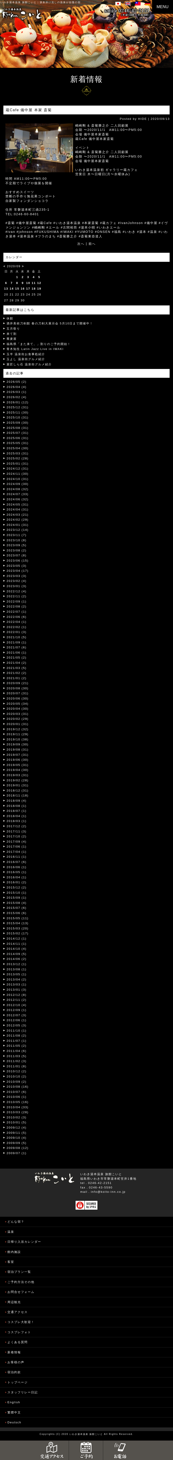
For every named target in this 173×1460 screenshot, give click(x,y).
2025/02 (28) (18, 458)
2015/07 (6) (17, 908)
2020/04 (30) (18, 708)
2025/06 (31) (18, 438)
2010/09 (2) (17, 1081)
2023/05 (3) (17, 565)
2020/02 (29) (18, 719)
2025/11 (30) (18, 412)
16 (23, 288)
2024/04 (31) (18, 509)
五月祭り (13, 328)
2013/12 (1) (17, 964)
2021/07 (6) (17, 647)
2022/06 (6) (17, 617)
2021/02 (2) (17, 673)
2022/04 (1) (17, 622)
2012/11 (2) (17, 1000)
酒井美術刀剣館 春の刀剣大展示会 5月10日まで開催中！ (50, 323)
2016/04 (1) (17, 877)
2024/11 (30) (18, 473)
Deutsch (14, 1422)
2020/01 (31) (18, 724)
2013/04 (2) (17, 979)
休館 (10, 318)
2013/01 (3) (17, 989)
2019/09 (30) (18, 744)
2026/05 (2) (17, 381)
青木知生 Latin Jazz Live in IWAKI (35, 349)
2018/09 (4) (17, 800)
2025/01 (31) (18, 463)
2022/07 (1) (17, 611)
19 (39, 288)
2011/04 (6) (17, 1051)
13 (6, 288)
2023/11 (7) (17, 535)
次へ (80, 244)
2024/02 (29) (18, 519)
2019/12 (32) (18, 729)
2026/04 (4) (17, 387)
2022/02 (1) (17, 627)
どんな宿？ (15, 1221)
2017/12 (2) (17, 826)
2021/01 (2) (17, 678)
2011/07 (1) (17, 1040)
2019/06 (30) (18, 759)
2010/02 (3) (17, 1117)
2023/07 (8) (17, 555)
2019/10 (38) (18, 739)
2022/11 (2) (17, 596)
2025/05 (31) (18, 443)
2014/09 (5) (17, 954)
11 (34, 283)
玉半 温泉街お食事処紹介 (26, 354)
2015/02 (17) (18, 933)
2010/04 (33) (18, 1107)
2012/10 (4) (17, 1005)
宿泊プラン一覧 (19, 1271)
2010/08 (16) (18, 1086)
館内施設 (14, 1252)
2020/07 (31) (18, 693)
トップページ (17, 1382)
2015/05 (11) (18, 918)
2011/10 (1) (17, 1030)
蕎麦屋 (12, 338)
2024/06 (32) (18, 499)
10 (28, 283)
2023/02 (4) (17, 581)
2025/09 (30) (18, 422)
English (13, 1402)
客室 (10, 1262)
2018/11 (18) (18, 795)
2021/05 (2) (17, 657)
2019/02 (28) (18, 780)
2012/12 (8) (17, 995)
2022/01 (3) (17, 632)
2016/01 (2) (17, 882)
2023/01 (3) (17, 586)
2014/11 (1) (17, 943)
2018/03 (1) (17, 821)
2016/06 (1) (17, 867)
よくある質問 (17, 1342)
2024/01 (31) (18, 525)
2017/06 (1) (17, 846)
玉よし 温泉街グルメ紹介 (26, 359)
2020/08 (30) (18, 688)
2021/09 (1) (17, 642)
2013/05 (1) (17, 974)
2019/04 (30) (18, 770)
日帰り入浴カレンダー (24, 1241)
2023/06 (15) (18, 560)
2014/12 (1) (17, 938)
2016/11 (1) (17, 856)
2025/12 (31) (18, 407)
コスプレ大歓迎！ (20, 1322)
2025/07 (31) (18, 433)
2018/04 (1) (17, 816)
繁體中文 (14, 1412)
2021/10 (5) (17, 637)
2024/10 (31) (18, 479)
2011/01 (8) (17, 1066)
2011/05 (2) (17, 1045)
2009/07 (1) (17, 1153)
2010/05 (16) (18, 1102)
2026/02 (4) (17, 397)
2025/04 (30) (18, 448)
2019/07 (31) (18, 754)
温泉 (10, 1231)
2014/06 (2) (17, 959)
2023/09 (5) (17, 545)
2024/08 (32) (18, 489)
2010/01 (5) (17, 1122)
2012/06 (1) (17, 1020)
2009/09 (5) (17, 1143)
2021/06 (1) (17, 652)
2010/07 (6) (17, 1092)
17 (28, 288)
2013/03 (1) (17, 984)
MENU (162, 7)
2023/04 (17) (18, 570)
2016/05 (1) (17, 872)
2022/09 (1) (17, 601)
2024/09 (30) (18, 484)
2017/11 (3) (17, 831)
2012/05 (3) (17, 1025)
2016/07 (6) (17, 862)
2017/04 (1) (17, 851)
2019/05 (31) (18, 765)
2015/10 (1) (17, 892)
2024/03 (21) (18, 514)
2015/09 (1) (17, 897)
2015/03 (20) (18, 928)
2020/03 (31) (18, 714)
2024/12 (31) (18, 468)
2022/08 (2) (17, 606)
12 (39, 283)
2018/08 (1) (17, 806)
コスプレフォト (19, 1332)
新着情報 (14, 1352)
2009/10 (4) (17, 1137)
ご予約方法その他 (20, 1282)
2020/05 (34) (18, 703)
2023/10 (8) (17, 540)
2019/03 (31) (18, 775)
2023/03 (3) (17, 576)
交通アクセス (17, 1312)
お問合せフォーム (20, 1292)
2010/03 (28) (18, 1112)
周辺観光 (14, 1302)
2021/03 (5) (17, 668)
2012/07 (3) (17, 1015)
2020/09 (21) (18, 683)
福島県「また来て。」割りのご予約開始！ (39, 344)
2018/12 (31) (18, 790)
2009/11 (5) (17, 1132)
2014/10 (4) (17, 948)
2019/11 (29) (18, 734)
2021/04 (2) (17, 662)
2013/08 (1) (17, 969)
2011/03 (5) (17, 1056)
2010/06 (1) (17, 1097)
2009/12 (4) (17, 1127)
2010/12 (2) (17, 1071)
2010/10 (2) (17, 1076)
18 (34, 288)
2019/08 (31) (18, 749)
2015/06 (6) (17, 913)
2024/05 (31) (18, 504)
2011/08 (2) (17, 1035)
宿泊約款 (14, 1372)
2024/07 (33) (18, 494)
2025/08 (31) (18, 428)
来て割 (12, 333)
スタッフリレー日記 (22, 1392)
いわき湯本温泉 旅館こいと (18, 2)
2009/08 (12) (18, 1148)
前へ (92, 244)
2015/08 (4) (17, 903)
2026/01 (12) (18, 402)
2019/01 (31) (18, 785)
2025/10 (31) (18, 417)
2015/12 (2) (17, 887)
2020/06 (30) (18, 698)
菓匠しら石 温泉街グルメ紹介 (29, 364)
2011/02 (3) (17, 1061)
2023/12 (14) (18, 530)
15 (17, 288)
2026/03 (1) (17, 392)
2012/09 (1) (17, 1010)
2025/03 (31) (18, 453)
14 (12, 288)
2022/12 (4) (17, 591)
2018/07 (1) (17, 811)
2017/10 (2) (17, 836)
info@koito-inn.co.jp (108, 1191)
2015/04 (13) (18, 923)
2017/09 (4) (17, 841)
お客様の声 (15, 1362)
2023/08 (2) (17, 550)
